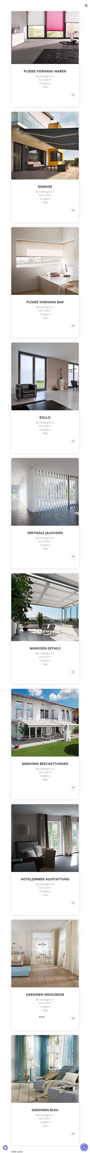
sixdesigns (45, 76)
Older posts (17, 1151)
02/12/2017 (45, 79)
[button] (5, 1147)
